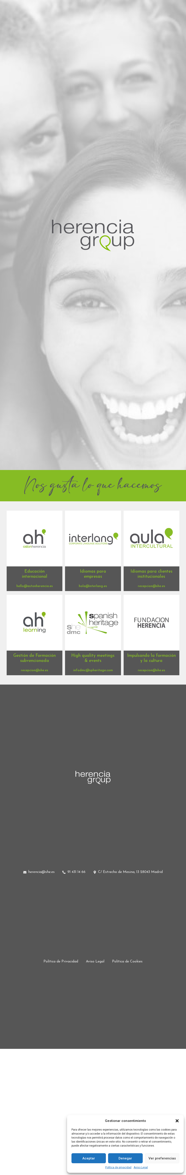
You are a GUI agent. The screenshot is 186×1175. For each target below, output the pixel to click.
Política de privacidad (118, 1167)
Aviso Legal (141, 1167)
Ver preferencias (162, 1158)
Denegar (125, 1158)
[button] (177, 1121)
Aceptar (88, 1158)
